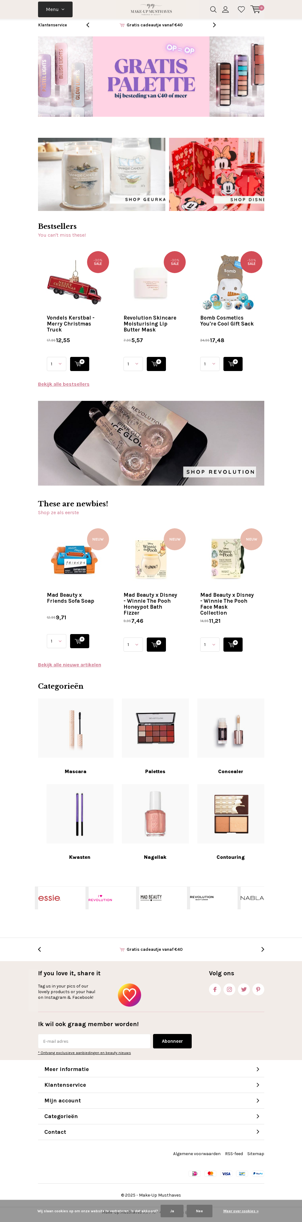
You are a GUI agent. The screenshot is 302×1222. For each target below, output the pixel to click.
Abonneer (172, 1046)
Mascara (75, 741)
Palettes (155, 741)
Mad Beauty (150, 902)
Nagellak (155, 827)
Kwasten (80, 827)
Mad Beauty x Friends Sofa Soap (70, 602)
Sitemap (255, 1158)
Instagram (229, 992)
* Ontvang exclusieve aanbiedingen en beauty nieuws (84, 1057)
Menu (52, 9)
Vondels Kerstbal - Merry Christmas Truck (71, 328)
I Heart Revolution (100, 902)
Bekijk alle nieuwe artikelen (69, 669)
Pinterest (258, 992)
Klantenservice (52, 29)
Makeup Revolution (201, 902)
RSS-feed (234, 1158)
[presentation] (91, 29)
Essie (49, 902)
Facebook (215, 992)
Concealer (230, 741)
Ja (172, 1211)
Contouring (230, 827)
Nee (199, 1211)
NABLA (252, 902)
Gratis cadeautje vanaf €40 (155, 29)
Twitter (244, 992)
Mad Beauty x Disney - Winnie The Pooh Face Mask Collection (227, 608)
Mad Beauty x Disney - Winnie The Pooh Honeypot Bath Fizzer (150, 608)
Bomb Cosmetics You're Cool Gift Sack (227, 325)
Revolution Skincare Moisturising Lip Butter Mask (150, 328)
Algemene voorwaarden (197, 1158)
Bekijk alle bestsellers (64, 388)
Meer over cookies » (241, 1211)
